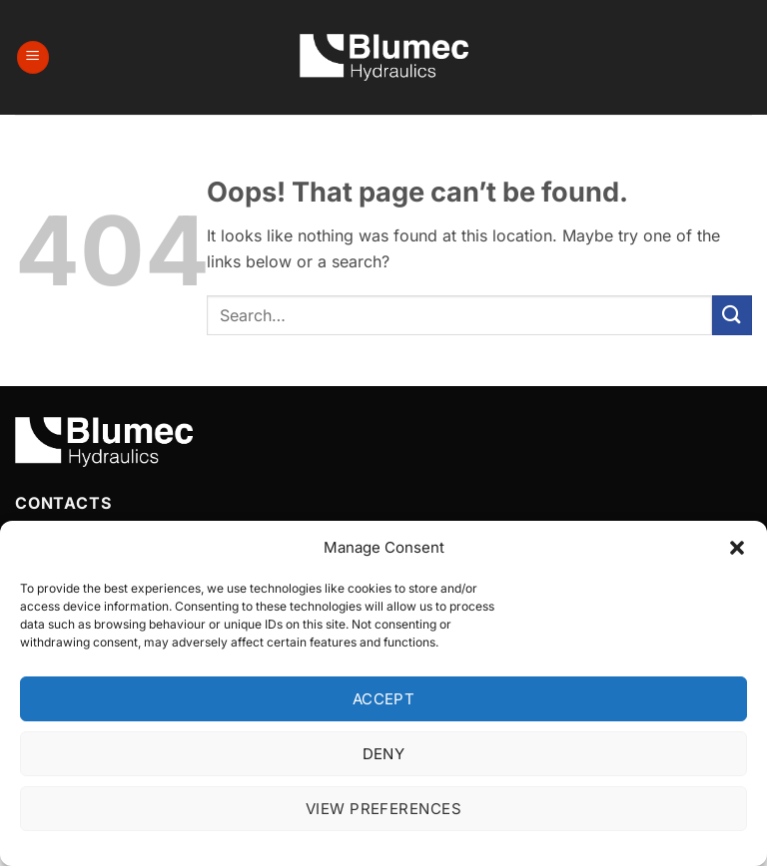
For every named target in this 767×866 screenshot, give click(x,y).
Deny (384, 753)
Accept (384, 698)
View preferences (383, 808)
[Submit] (732, 314)
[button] (737, 548)
